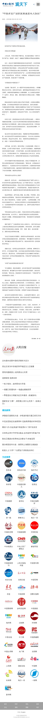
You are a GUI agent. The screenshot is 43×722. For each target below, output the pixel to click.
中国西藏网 (34, 637)
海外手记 (34, 470)
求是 (8, 594)
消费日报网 (34, 594)
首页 (5, 704)
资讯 (27, 704)
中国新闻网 (21, 532)
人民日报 (21, 347)
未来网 (8, 680)
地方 (37, 707)
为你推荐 (6, 457)
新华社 (21, 501)
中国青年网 (34, 563)
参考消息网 (21, 608)
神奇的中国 (21, 470)
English (23, 712)
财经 (37, 704)
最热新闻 (6, 410)
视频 (27, 707)
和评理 (8, 484)
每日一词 (34, 518)
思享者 (8, 470)
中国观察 (8, 501)
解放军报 (34, 546)
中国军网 (34, 580)
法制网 (21, 623)
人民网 (8, 666)
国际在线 (21, 666)
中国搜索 (34, 608)
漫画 (16, 707)
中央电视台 (8, 546)
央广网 (21, 652)
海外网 (8, 623)
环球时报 (34, 532)
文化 (5, 707)
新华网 (8, 695)
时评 (16, 704)
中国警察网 (8, 608)
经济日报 (8, 580)
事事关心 (21, 518)
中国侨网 (21, 594)
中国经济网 (8, 532)
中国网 (34, 666)
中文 (19, 712)
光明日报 (21, 580)
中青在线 (8, 637)
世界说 (34, 484)
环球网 (34, 623)
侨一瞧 (8, 518)
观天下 (21, 4)
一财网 (34, 680)
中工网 (21, 637)
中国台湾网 (8, 652)
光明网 (34, 652)
